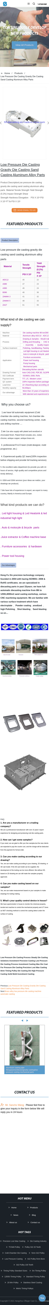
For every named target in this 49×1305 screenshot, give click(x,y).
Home (7, 73)
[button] (28, 4)
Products (19, 73)
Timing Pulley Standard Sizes (15, 1271)
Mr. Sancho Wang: (12, 1104)
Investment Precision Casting (22, 961)
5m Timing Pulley (39, 1271)
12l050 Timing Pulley (12, 1277)
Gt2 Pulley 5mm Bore (36, 1259)
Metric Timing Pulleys (24, 1288)
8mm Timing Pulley (9, 971)
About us (13, 1222)
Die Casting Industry (38, 1241)
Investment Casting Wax (29, 964)
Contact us (35, 1222)
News (15, 1215)
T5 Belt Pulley (14, 1247)
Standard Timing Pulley (35, 1277)
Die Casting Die (24, 971)
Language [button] (42, 4)
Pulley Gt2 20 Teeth (33, 1247)
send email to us (25, 210)
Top (42, 1298)
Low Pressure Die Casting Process (16, 957)
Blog (34, 1215)
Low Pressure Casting (14, 1259)
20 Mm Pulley (12, 1282)
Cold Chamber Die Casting (16, 1253)
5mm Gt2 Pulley (38, 1253)
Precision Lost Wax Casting (35, 967)
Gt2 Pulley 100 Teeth (24, 1265)
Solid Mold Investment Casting (21, 974)
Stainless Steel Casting (32, 1282)
